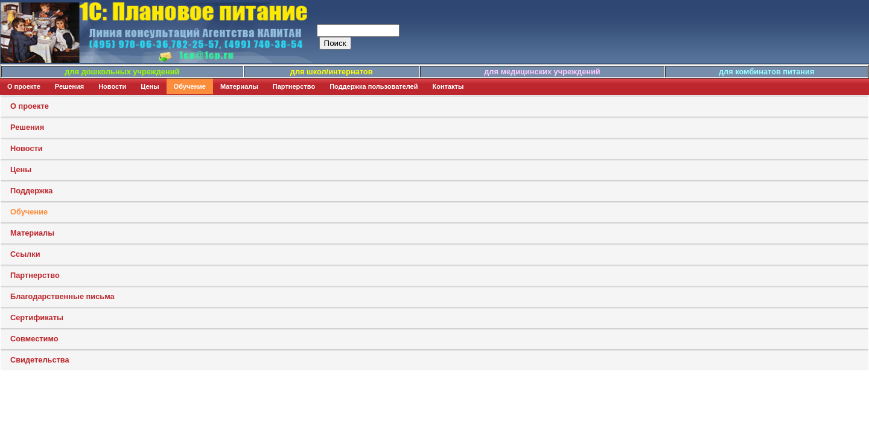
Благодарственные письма (62, 296)
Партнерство (294, 86)
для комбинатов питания (766, 71)
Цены (150, 86)
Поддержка (31, 190)
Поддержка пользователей (373, 86)
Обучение (190, 86)
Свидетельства (39, 359)
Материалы (239, 86)
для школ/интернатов (331, 71)
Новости (112, 86)
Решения (69, 86)
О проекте (23, 86)
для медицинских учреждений (542, 71)
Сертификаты (36, 317)
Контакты (448, 86)
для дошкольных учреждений (122, 71)
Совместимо (34, 338)
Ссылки (25, 254)
